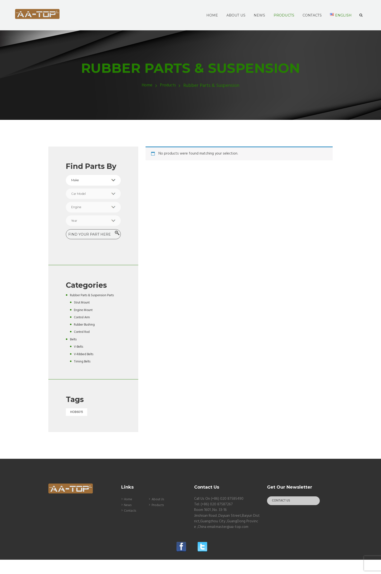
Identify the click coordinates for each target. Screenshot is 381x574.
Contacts (131, 525)
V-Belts (79, 360)
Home (145, 86)
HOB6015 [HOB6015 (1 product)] (78, 426)
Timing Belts (83, 375)
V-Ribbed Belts (85, 367)
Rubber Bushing (86, 338)
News (128, 519)
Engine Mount (85, 323)
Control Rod (83, 345)
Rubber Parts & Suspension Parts (91, 306)
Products (169, 86)
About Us (159, 514)
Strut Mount (84, 316)
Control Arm (83, 331)
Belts (74, 353)
